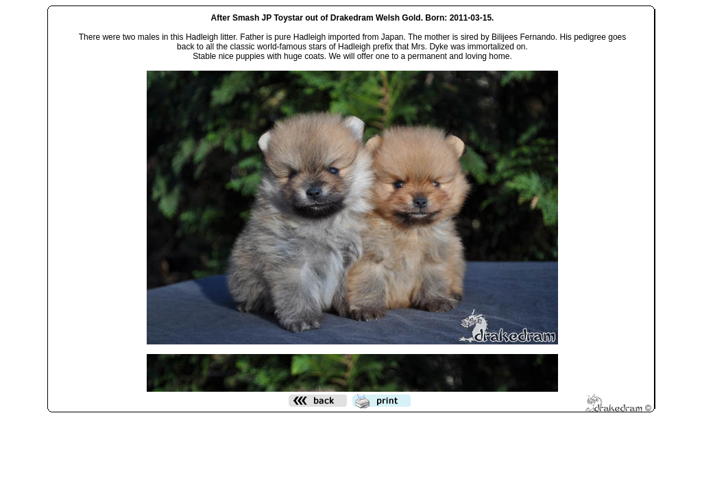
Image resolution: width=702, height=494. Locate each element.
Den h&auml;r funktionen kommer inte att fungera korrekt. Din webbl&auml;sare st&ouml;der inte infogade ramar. (352, 200)
